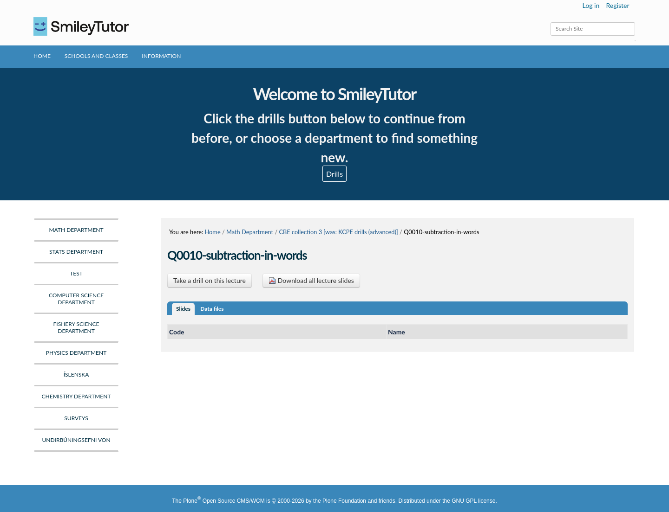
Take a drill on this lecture (209, 280)
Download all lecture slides (311, 280)
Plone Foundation (344, 501)
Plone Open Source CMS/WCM (223, 501)
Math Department (249, 232)
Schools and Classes (96, 55)
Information (161, 55)
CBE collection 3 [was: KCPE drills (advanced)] (338, 232)
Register (617, 5)
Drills (334, 173)
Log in (591, 5)
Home (42, 55)
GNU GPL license (473, 501)
